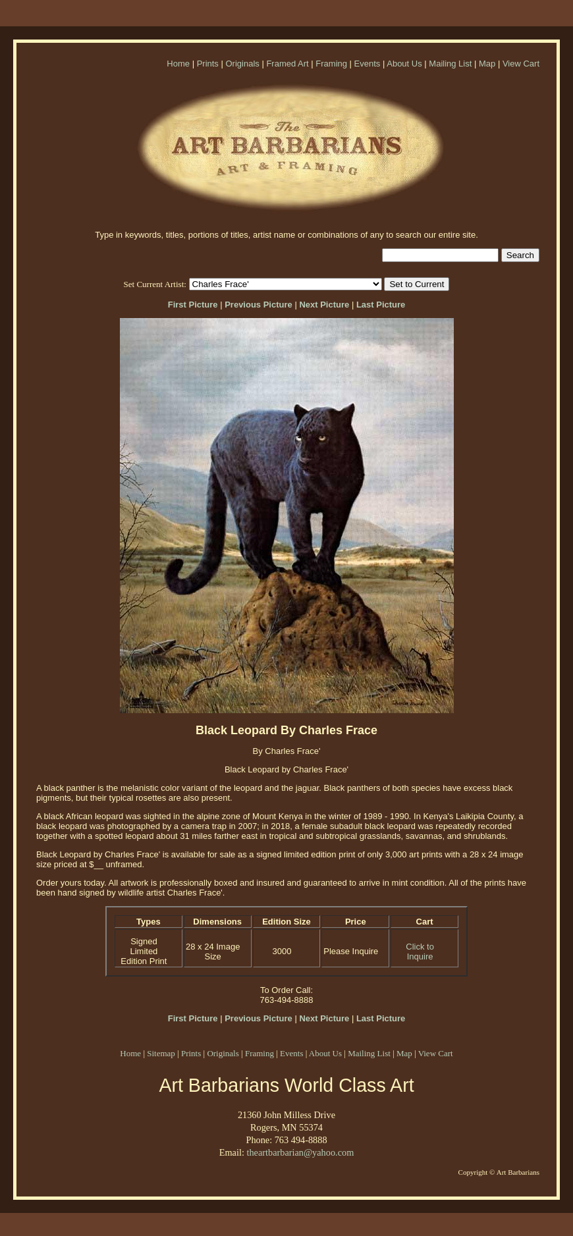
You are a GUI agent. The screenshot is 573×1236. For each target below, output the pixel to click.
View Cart (521, 63)
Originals (242, 63)
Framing (331, 63)
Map (487, 63)
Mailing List (450, 63)
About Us (404, 63)
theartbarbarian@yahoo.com (300, 1152)
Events (367, 63)
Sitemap (161, 1053)
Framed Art (287, 63)
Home (178, 63)
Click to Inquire (420, 951)
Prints (208, 63)
